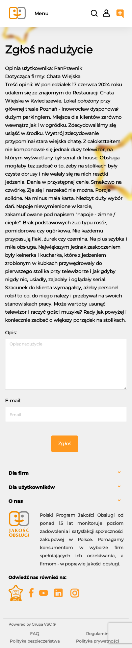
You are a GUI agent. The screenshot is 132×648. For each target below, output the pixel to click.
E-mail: (13, 401)
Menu (41, 13)
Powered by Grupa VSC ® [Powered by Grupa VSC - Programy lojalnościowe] (32, 624)
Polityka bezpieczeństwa (35, 641)
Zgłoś (64, 444)
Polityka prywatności (97, 641)
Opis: (11, 333)
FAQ (34, 633)
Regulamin (97, 633)
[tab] (66, 473)
